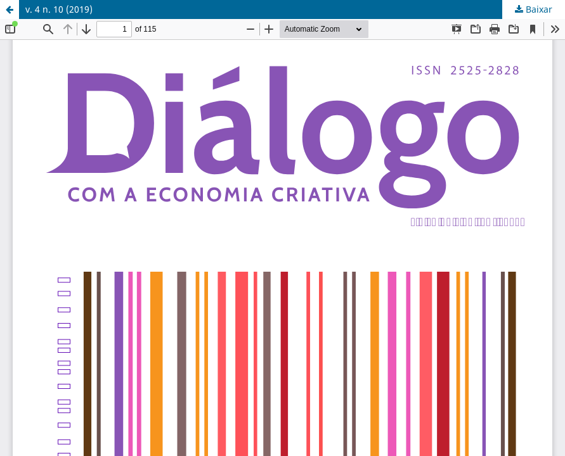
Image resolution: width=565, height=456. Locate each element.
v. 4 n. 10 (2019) (59, 9)
